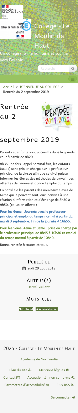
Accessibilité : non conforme (50, 377)
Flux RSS (65, 385)
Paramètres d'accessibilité (26, 385)
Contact (11, 377)
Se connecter (63, 397)
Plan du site (20, 370)
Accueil (8, 86)
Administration (46, 309)
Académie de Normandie (39, 359)
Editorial (26, 309)
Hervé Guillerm (39, 287)
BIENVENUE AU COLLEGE (39, 86)
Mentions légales (54, 370)
